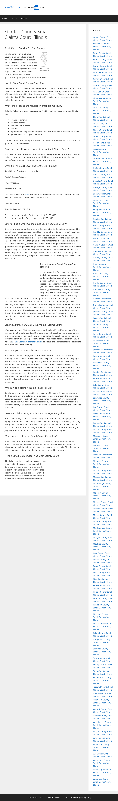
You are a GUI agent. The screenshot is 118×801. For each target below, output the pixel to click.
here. (27, 194)
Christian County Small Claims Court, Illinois (102, 110)
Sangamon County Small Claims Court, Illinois (102, 642)
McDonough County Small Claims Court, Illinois (102, 486)
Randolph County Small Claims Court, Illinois (102, 607)
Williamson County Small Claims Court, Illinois (102, 763)
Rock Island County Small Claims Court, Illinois (102, 626)
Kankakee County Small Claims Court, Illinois (102, 365)
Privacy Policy (85, 797)
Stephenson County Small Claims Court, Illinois (102, 680)
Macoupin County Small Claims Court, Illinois (102, 439)
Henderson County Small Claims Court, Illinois (102, 292)
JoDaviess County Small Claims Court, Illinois (102, 343)
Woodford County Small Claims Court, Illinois (102, 782)
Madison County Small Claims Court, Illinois (102, 448)
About (14, 18)
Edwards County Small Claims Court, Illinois (102, 203)
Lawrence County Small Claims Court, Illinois (102, 400)
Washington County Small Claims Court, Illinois (102, 725)
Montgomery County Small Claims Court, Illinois (102, 531)
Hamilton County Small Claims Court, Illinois (102, 267)
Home (4, 18)
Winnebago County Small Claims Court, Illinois (102, 772)
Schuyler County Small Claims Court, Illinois (102, 651)
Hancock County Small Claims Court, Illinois (102, 276)
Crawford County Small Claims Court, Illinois (102, 152)
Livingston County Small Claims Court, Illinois (102, 416)
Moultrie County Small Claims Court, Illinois (102, 546)
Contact (24, 18)
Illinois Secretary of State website (27, 341)
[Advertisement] (69, 39)
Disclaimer (74, 797)
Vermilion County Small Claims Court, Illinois (102, 702)
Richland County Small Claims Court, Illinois (102, 617)
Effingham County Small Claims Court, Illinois (102, 212)
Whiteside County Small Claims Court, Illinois (102, 747)
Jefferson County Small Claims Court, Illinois (102, 327)
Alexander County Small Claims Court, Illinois (102, 46)
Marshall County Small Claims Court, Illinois (102, 464)
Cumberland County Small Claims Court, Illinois (102, 161)
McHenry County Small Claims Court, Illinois (102, 495)
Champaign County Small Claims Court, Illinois (102, 101)
